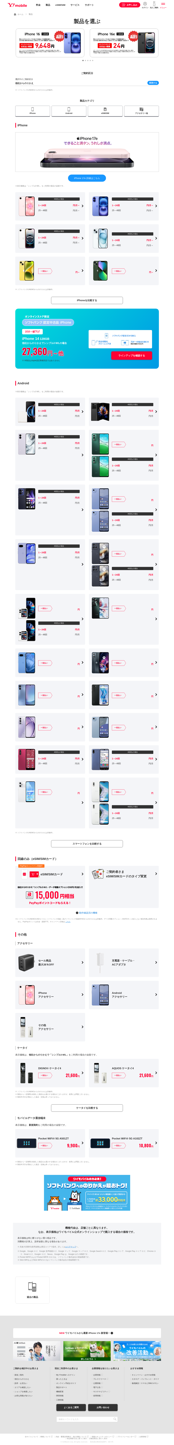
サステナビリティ (100, 1392)
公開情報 (97, 1383)
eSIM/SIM (60, 5)
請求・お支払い (21, 1383)
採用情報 (97, 1396)
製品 (48, 5)
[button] (83, 60)
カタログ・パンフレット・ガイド (145, 1379)
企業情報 (97, 1375)
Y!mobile (17, 5)
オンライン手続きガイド (66, 1383)
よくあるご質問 (71, 1407)
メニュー (163, 7)
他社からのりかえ (22, 1379)
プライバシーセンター (125, 1437)
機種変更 (59, 1392)
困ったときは (61, 1379)
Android (68, 113)
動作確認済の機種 (88, 912)
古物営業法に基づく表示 (98, 1438)
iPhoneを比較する (87, 300)
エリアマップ (70, 1247)
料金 (38, 5)
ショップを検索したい (24, 1392)
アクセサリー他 (141, 113)
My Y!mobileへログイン (65, 1375)
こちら (67, 922)
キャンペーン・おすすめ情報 (143, 1375)
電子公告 (97, 1387)
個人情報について (79, 1437)
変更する (153, 83)
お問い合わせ (103, 1407)
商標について (45, 1437)
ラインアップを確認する (131, 355)
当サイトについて (31, 1437)
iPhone (32, 113)
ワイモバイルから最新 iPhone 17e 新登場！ (86, 1333)
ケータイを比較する (87, 1108)
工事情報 (59, 1400)
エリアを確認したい (23, 1387)
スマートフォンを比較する (87, 843)
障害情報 (59, 1396)
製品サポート (61, 1387)
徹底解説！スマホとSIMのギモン (145, 1383)
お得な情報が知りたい (24, 1396)
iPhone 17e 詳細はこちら (87, 178)
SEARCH (115, 1419)
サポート (89, 5)
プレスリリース (99, 1379)
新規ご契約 (19, 1375)
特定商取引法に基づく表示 (77, 1438)
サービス (75, 5)
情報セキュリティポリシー (102, 1437)
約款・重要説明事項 (63, 1437)
